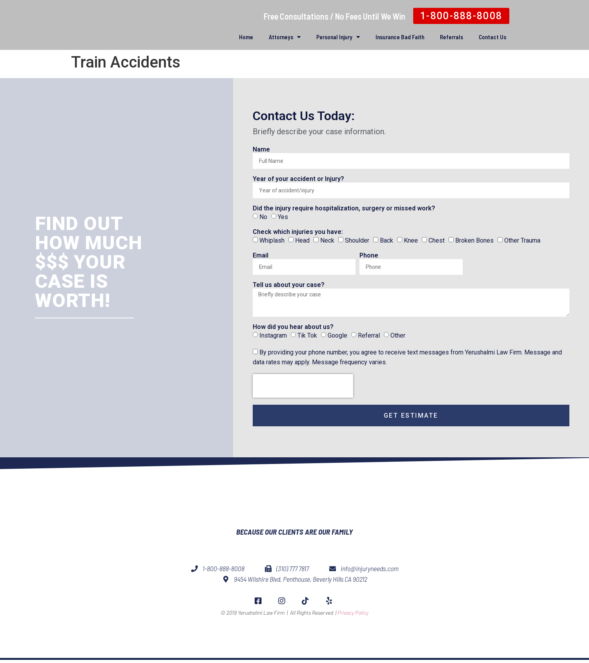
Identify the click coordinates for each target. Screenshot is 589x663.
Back (386, 240)
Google (337, 337)
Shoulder (357, 240)
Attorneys (285, 37)
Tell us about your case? (289, 285)
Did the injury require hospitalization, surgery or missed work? (344, 208)
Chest (437, 240)
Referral (369, 337)
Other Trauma (522, 240)
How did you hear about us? (293, 329)
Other (397, 337)
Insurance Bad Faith (400, 36)
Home (246, 36)
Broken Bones (474, 240)
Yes (283, 217)
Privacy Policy (352, 631)
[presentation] (303, 388)
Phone (368, 255)
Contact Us (492, 36)
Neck (327, 240)
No (263, 217)
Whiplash (271, 240)
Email (260, 255)
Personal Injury (338, 37)
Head (302, 240)
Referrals (451, 36)
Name (261, 149)
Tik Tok (307, 337)
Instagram (273, 337)
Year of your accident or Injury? (298, 179)
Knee (411, 240)
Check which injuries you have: (298, 232)
